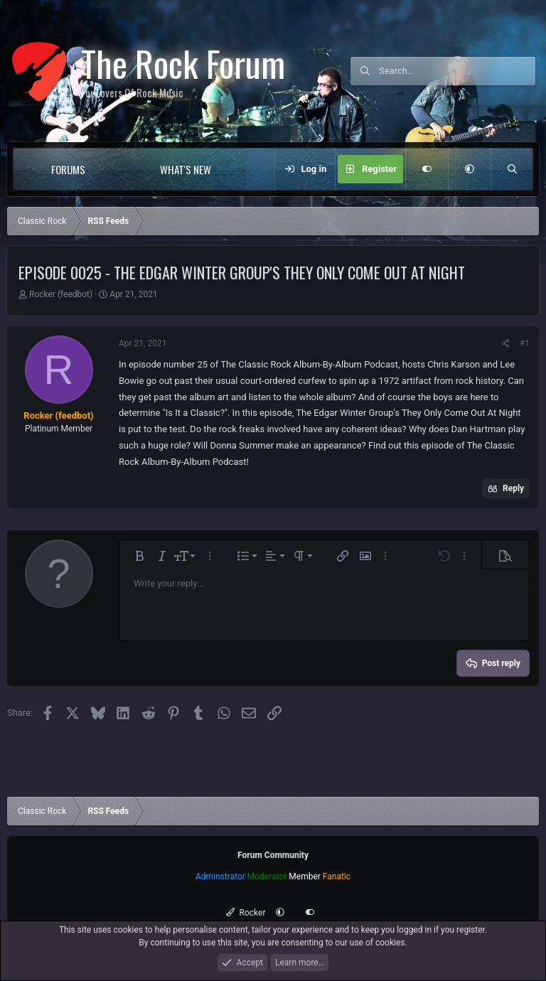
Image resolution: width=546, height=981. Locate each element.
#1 (525, 343)
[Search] (457, 71)
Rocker (245, 913)
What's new (185, 169)
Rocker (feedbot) (60, 294)
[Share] (505, 343)
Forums (68, 169)
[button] (114, 169)
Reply (513, 488)
